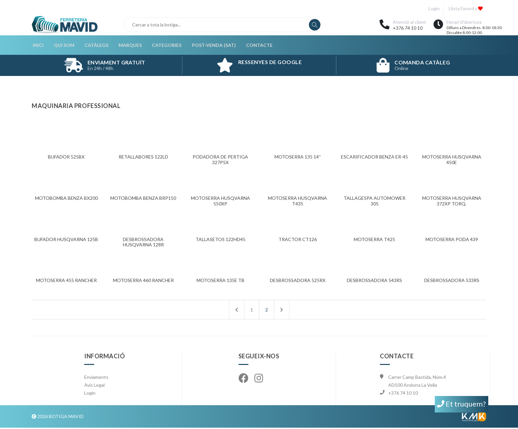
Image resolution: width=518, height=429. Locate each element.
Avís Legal (94, 386)
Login (433, 8)
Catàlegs (95, 46)
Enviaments (96, 378)
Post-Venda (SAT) (211, 46)
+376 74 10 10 (408, 28)
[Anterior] (236, 311)
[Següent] (281, 311)
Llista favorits (465, 8)
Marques (128, 46)
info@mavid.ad (404, 402)
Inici (37, 46)
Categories (164, 46)
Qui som (63, 46)
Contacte (256, 46)
